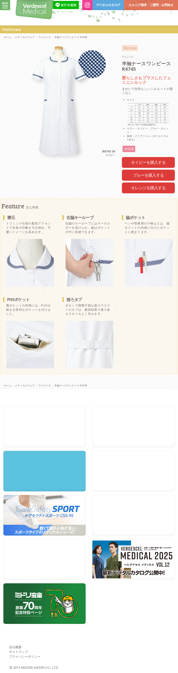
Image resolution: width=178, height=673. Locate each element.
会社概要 (15, 647)
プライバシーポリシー (25, 656)
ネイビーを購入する (148, 162)
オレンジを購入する (148, 187)
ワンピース (44, 37)
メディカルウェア (25, 37)
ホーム (7, 37)
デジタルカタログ (108, 5)
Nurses (130, 48)
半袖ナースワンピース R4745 (70, 37)
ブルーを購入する (148, 175)
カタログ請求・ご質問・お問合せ (150, 5)
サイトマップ (18, 652)
